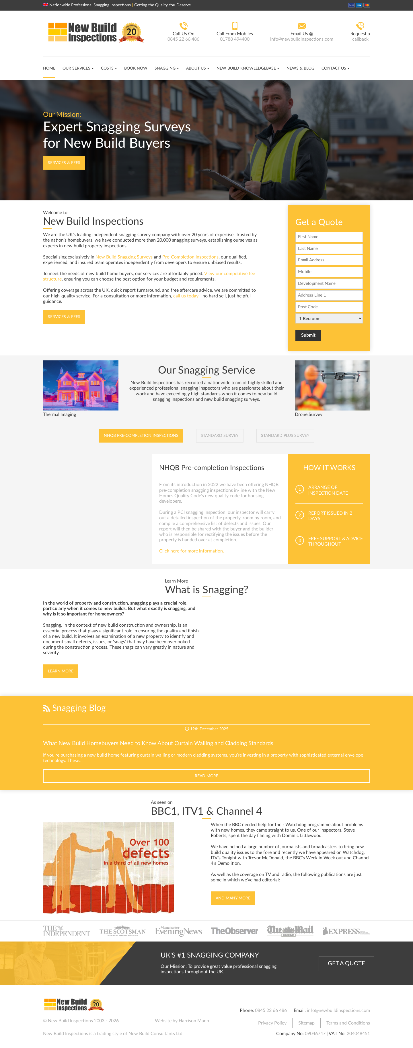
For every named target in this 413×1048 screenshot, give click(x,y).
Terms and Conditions (348, 1023)
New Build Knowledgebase (246, 68)
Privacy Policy (272, 1023)
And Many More (233, 898)
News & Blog (300, 68)
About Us (196, 68)
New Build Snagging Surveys (124, 257)
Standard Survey (220, 436)
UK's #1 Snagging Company (210, 955)
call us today (185, 296)
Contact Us (334, 68)
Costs (107, 68)
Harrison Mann (194, 1021)
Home (49, 68)
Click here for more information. (191, 551)
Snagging (165, 68)
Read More (206, 776)
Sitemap (306, 1023)
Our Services (76, 68)
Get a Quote (346, 963)
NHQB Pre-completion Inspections (141, 436)
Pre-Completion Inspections (190, 257)
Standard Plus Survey (285, 436)
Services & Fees (64, 163)
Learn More (60, 671)
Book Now (135, 68)
